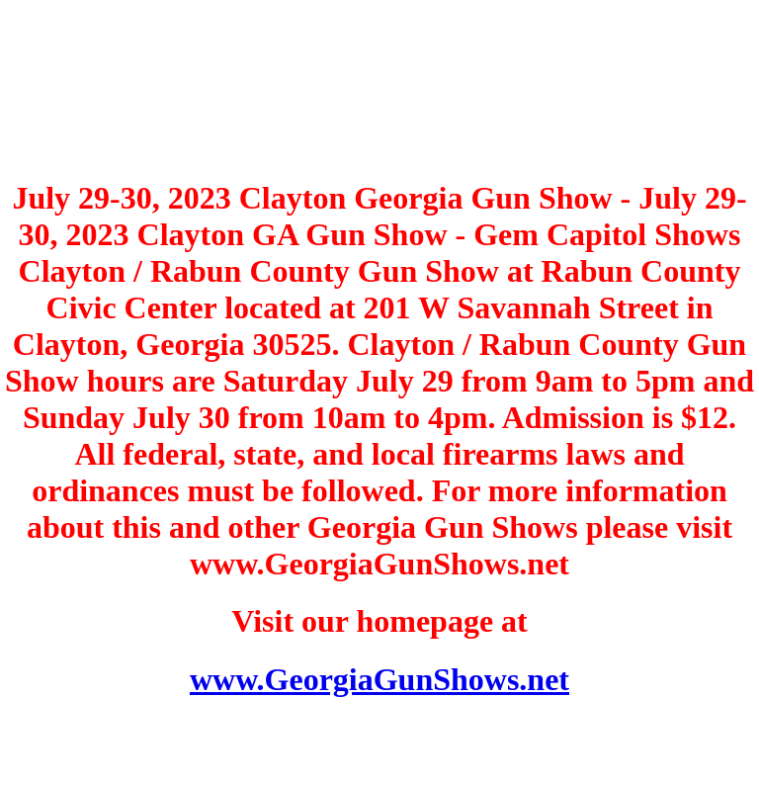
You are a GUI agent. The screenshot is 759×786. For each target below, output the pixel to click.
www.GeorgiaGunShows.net (379, 679)
